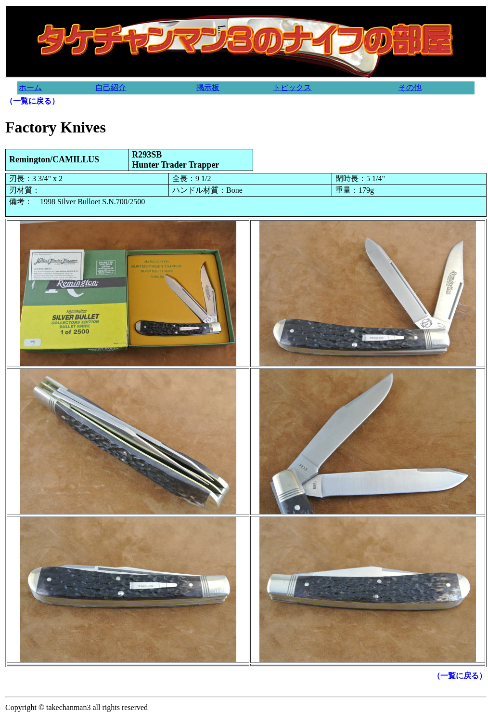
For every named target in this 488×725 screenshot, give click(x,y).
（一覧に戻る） (32, 101)
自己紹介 (110, 87)
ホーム (30, 87)
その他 (410, 87)
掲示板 (207, 87)
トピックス (292, 87)
